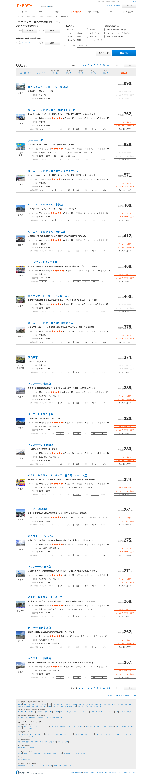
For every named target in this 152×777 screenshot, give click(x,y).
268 (127, 601)
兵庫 (19, 706)
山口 (49, 706)
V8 (51, 712)
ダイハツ (40, 726)
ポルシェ (111, 726)
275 (127, 540)
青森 (25, 704)
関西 (27, 742)
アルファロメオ (28, 728)
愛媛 (62, 706)
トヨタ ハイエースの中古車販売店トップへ (122, 695)
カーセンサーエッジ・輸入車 (26, 747)
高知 (66, 706)
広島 (45, 706)
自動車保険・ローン (69, 753)
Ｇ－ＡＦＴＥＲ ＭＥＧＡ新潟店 (45, 204)
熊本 (83, 706)
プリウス (55, 734)
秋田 (37, 704)
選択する (30, 30)
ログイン (109, 5)
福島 (45, 704)
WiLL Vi (63, 712)
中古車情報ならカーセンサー (26, 765)
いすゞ (20, 728)
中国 (54, 742)
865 (40, 606)
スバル (47, 726)
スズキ (35, 726)
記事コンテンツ (57, 753)
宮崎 (91, 706)
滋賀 (121, 704)
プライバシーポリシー (75, 772)
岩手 (29, 704)
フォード (123, 726)
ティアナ (20, 712)
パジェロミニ (30, 736)
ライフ (32, 734)
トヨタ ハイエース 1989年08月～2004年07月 (30, 717)
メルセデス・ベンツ (65, 726)
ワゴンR (20, 734)
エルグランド (84, 734)
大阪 (130, 704)
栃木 (54, 704)
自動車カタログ (38, 753)
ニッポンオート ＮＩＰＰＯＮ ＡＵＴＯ (51, 296)
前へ (117, 65)
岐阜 (105, 704)
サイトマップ (132, 1)
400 (127, 296)
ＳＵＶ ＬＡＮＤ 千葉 (40, 414)
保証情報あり (93, 33)
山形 (41, 704)
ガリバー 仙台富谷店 (39, 627)
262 (127, 631)
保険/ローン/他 (93, 12)
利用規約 (86, 772)
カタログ (58, 12)
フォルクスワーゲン (78, 726)
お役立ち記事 (128, 12)
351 (40, 149)
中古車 (20, 753)
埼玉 (62, 704)
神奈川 (75, 704)
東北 (41, 742)
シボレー (92, 726)
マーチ (92, 734)
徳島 (54, 706)
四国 (59, 742)
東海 (32, 742)
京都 (126, 704)
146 (40, 118)
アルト (23, 736)
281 (127, 509)
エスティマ (63, 734)
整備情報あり (93, 36)
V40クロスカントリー (43, 712)
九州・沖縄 (65, 742)
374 (127, 357)
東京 (70, 704)
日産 (25, 726)
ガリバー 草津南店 (38, 509)
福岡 (70, 706)
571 (127, 175)
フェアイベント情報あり (73, 36)
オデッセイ (48, 734)
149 (40, 484)
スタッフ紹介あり (71, 29)
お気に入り (129, 5)
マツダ (56, 726)
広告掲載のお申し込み (24, 759)
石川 (88, 704)
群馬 (58, 704)
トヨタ (20, 726)
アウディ (104, 726)
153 (40, 453)
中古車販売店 (76, 12)
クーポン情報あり (94, 40)
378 (127, 327)
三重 (117, 704)
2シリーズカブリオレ (125, 712)
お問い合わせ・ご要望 (115, 772)
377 (40, 575)
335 (40, 179)
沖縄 (101, 706)
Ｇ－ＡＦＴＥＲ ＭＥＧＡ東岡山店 (47, 231)
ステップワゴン (39, 734)
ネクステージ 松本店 (39, 566)
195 (40, 331)
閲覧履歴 (117, 5)
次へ (130, 65)
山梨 (96, 704)
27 (40, 240)
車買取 (110, 12)
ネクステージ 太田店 (39, 383)
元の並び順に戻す (24, 73)
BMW (87, 726)
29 (40, 667)
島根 (37, 706)
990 (127, 83)
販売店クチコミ (28, 753)
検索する (124, 53)
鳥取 (33, 706)
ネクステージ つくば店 (40, 536)
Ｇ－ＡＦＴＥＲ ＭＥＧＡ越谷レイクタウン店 (53, 171)
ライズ (98, 712)
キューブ (76, 734)
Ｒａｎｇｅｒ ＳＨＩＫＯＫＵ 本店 (48, 87)
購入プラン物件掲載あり (114, 36)
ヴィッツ (124, 734)
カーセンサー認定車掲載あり (115, 29)
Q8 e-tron (111, 712)
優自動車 (33, 357)
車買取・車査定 (80, 753)
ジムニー (117, 734)
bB (19, 736)
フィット (111, 734)
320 (127, 418)
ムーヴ (26, 734)
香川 (58, 706)
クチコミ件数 (40, 73)
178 (40, 544)
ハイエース (26, 42)
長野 (101, 704)
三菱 (52, 726)
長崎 (79, 706)
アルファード (103, 734)
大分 (87, 706)
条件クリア (104, 53)
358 (127, 387)
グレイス (68, 712)
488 (127, 205)
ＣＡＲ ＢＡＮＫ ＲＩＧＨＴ (45, 597)
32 (40, 304)
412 (127, 235)
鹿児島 (96, 706)
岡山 (41, 706)
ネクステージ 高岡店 (39, 658)
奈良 (23, 706)
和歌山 (28, 706)
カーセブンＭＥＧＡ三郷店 (42, 262)
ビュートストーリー (83, 712)
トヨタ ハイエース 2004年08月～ (54, 717)
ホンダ (29, 726)
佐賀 (74, 706)
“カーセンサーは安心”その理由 (98, 772)
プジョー (130, 726)
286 (127, 448)
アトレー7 (104, 712)
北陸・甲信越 (48, 742)
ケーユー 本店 (35, 140)
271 (127, 570)
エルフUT (56, 712)
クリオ (92, 712)
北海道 (20, 704)
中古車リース (67, 765)
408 (127, 266)
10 (104, 65)
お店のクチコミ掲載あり (73, 40)
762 (127, 113)
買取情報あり (93, 29)
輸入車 (41, 12)
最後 (109, 65)
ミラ (116, 712)
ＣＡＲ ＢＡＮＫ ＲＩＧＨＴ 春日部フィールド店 (57, 475)
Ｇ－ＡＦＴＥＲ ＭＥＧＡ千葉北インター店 (51, 110)
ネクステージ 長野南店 (40, 445)
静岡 (109, 704)
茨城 (49, 704)
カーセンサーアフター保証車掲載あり (118, 33)
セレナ (130, 734)
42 (40, 392)
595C (74, 712)
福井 (92, 704)
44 (40, 213)
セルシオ (70, 734)
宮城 (33, 704)
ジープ (117, 726)
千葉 (66, 704)
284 (127, 479)
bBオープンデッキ (30, 712)
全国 (19, 742)
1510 (41, 271)
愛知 (113, 704)
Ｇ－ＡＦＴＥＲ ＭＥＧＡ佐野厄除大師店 (50, 323)
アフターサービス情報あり (74, 33)
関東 (23, 742)
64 (40, 517)
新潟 (80, 704)
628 (127, 144)
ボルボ (99, 726)
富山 (84, 704)
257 (127, 662)
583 (40, 423)
